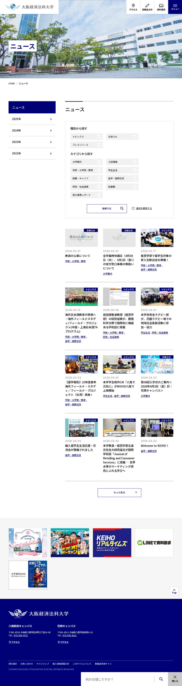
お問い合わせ (26, 664)
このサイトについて (82, 664)
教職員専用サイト (103, 664)
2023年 (16, 142)
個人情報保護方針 (60, 664)
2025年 (16, 119)
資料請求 (13, 664)
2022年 (16, 153)
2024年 (16, 130)
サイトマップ (42, 664)
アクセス (14, 641)
